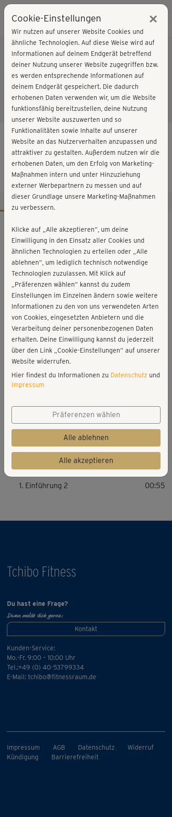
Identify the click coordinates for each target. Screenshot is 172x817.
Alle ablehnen (86, 437)
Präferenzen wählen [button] (86, 414)
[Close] (153, 18)
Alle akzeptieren (86, 460)
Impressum (27, 384)
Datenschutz (129, 375)
